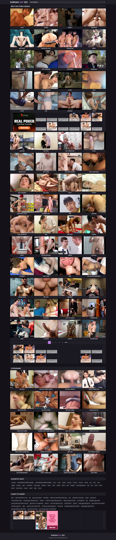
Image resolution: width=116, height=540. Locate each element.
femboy (44, 485)
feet (68, 485)
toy (30, 497)
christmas (60, 506)
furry (54, 482)
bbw (35, 488)
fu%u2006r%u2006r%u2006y (43, 482)
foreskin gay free (16, 506)
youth (86, 497)
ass (91, 482)
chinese (13, 482)
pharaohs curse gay (78, 497)
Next (66, 342)
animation (29, 485)
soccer (26, 488)
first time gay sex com (56, 503)
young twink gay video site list (19, 503)
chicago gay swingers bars (30, 500)
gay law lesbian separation (18, 509)
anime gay (37, 485)
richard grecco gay (16, 500)
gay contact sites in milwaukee (47, 509)
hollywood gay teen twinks (72, 506)
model (58, 485)
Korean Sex (19, 2)
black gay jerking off (84, 503)
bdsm (12, 488)
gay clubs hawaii (37, 497)
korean (75, 482)
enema (69, 482)
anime (86, 482)
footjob (72, 485)
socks (96, 485)
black (63, 485)
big (88, 485)
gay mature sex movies (98, 503)
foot (94, 482)
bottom (42, 500)
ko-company (80, 500)
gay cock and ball (32, 509)
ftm (92, 485)
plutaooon (93, 497)
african (47, 503)
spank (64, 482)
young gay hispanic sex (87, 506)
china (59, 482)
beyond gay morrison (69, 500)
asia (70, 497)
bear (100, 485)
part (12, 497)
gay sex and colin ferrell (33, 506)
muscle (81, 482)
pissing (19, 485)
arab (53, 485)
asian (49, 485)
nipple (13, 485)
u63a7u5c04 (67, 503)
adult (30, 488)
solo (98, 482)
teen (23, 485)
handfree (45, 497)
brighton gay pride (94, 500)
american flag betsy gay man (54, 500)
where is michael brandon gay (58, 497)
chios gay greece (81, 485)
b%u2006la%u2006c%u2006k (25, 482)
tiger (23, 506)
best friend (19, 488)
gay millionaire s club (21, 497)
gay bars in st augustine (36, 503)
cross (39, 488)
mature (75, 503)
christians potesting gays (49, 506)
